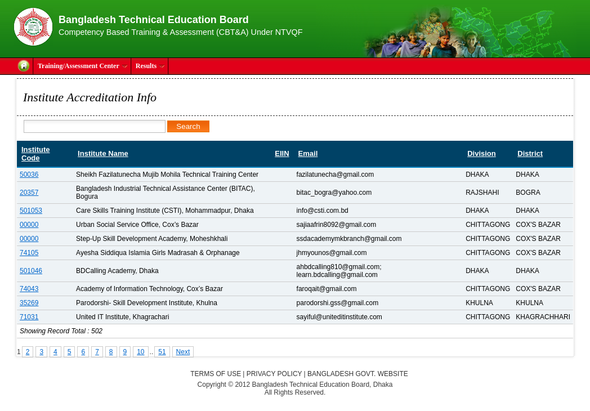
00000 (29, 225)
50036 (29, 174)
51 (162, 352)
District (530, 153)
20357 (29, 192)
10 (140, 352)
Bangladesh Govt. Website (357, 374)
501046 (31, 271)
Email (308, 153)
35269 (29, 303)
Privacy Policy (274, 374)
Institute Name (103, 153)
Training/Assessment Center (83, 66)
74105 (29, 253)
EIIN (282, 153)
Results (150, 66)
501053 (31, 211)
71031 (29, 317)
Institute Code (35, 153)
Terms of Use (215, 374)
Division (481, 153)
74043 (29, 289)
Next (183, 352)
